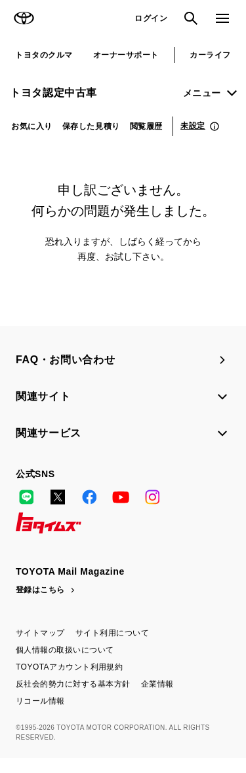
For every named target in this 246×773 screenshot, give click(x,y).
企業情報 (157, 684)
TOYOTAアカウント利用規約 (69, 667)
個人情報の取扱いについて (65, 650)
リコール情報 (40, 701)
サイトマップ (40, 633)
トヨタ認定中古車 (53, 92)
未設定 (192, 125)
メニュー (202, 93)
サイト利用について (112, 633)
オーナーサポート (126, 55)
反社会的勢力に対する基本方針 (73, 684)
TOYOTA (23, 18)
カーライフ (210, 55)
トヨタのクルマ (43, 55)
